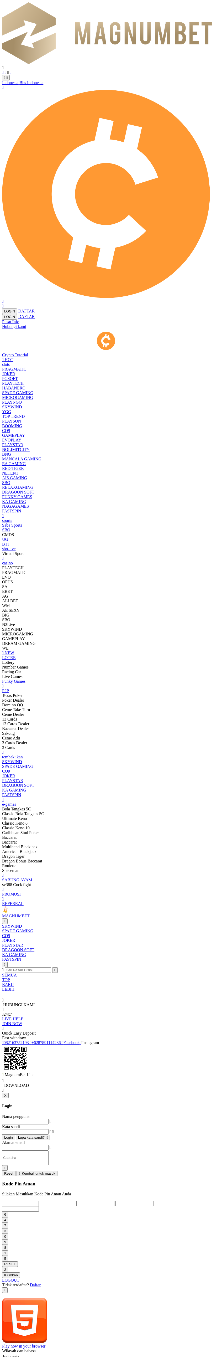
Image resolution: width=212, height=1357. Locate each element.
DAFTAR (26, 311)
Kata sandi (11, 1126)
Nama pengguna (15, 1116)
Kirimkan (11, 1275)
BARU (8, 984)
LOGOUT (10, 1280)
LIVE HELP (12, 1019)
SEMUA (9, 975)
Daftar (35, 1285)
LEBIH (8, 989)
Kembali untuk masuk (37, 1173)
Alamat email (13, 1142)
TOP (6, 980)
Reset (8, 1173)
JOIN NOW (12, 1023)
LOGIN (9, 311)
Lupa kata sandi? (33, 1137)
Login (8, 1137)
